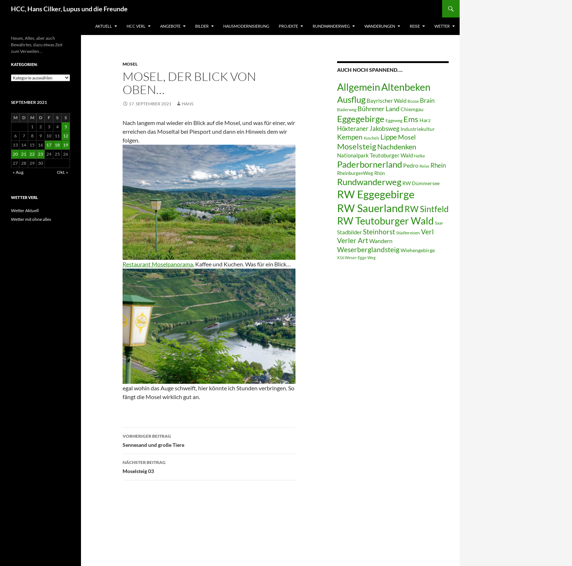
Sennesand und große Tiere (209, 440)
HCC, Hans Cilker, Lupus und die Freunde (69, 9)
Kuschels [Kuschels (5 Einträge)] (371, 138)
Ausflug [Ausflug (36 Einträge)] (351, 99)
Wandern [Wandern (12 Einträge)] (381, 240)
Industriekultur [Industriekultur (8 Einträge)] (418, 129)
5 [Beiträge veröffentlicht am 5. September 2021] (66, 126)
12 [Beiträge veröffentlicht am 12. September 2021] (65, 135)
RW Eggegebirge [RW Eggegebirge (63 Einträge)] (375, 194)
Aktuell (103, 26)
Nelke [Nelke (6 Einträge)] (419, 156)
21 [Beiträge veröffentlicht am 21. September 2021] (23, 154)
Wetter (442, 26)
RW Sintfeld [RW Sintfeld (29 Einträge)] (427, 209)
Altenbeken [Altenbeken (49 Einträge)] (405, 87)
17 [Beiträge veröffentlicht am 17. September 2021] (48, 145)
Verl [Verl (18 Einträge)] (427, 231)
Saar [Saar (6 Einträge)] (439, 223)
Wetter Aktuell (25, 210)
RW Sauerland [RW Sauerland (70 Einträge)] (370, 208)
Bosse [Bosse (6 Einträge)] (413, 101)
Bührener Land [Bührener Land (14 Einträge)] (378, 109)
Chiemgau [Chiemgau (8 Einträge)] (412, 109)
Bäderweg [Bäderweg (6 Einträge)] (346, 109)
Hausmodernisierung (246, 26)
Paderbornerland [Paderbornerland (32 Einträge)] (369, 164)
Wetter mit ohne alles (31, 219)
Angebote (170, 26)
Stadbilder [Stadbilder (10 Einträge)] (349, 232)
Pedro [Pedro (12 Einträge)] (410, 165)
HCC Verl (136, 26)
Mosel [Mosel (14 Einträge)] (407, 137)
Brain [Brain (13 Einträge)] (427, 100)
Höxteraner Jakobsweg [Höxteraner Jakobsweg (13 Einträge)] (368, 128)
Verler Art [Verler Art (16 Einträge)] (352, 241)
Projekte (288, 26)
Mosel (130, 64)
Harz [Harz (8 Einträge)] (425, 120)
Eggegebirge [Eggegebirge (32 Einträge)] (360, 119)
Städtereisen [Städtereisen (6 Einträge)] (408, 232)
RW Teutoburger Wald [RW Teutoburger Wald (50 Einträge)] (385, 221)
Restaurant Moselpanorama (158, 264)
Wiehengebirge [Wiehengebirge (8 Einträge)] (418, 250)
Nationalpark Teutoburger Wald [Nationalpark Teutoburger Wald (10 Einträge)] (375, 155)
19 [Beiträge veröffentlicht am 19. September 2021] (65, 145)
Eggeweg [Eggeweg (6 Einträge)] (394, 120)
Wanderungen (379, 26)
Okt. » (62, 172)
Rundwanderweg (331, 26)
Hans (187, 103)
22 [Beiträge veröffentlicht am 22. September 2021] (32, 154)
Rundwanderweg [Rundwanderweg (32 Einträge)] (369, 182)
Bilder (202, 26)
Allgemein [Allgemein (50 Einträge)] (358, 87)
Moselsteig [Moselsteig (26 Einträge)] (356, 146)
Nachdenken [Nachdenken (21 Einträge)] (396, 146)
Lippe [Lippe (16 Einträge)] (388, 137)
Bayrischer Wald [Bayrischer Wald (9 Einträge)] (386, 101)
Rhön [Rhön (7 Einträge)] (379, 173)
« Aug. (18, 172)
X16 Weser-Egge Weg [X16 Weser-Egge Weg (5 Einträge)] (356, 257)
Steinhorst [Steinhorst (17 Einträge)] (379, 231)
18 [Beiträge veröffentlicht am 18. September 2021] (57, 145)
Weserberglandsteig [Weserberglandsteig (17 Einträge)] (368, 249)
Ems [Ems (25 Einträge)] (410, 119)
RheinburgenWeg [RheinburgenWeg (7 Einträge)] (355, 173)
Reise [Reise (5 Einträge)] (424, 166)
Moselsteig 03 (209, 466)
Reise (415, 26)
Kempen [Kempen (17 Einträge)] (350, 137)
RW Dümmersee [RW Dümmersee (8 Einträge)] (421, 183)
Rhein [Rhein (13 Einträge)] (438, 165)
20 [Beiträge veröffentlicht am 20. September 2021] (15, 154)
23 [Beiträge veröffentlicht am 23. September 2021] (40, 154)
